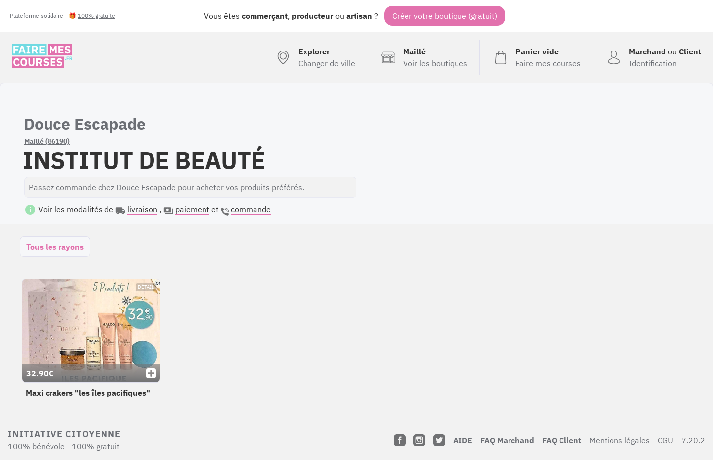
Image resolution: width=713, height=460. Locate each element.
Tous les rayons (55, 247)
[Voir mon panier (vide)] (536, 57)
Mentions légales (619, 440)
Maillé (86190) (47, 141)
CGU (665, 440)
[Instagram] (419, 440)
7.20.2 (693, 440)
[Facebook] (400, 440)
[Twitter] (439, 440)
